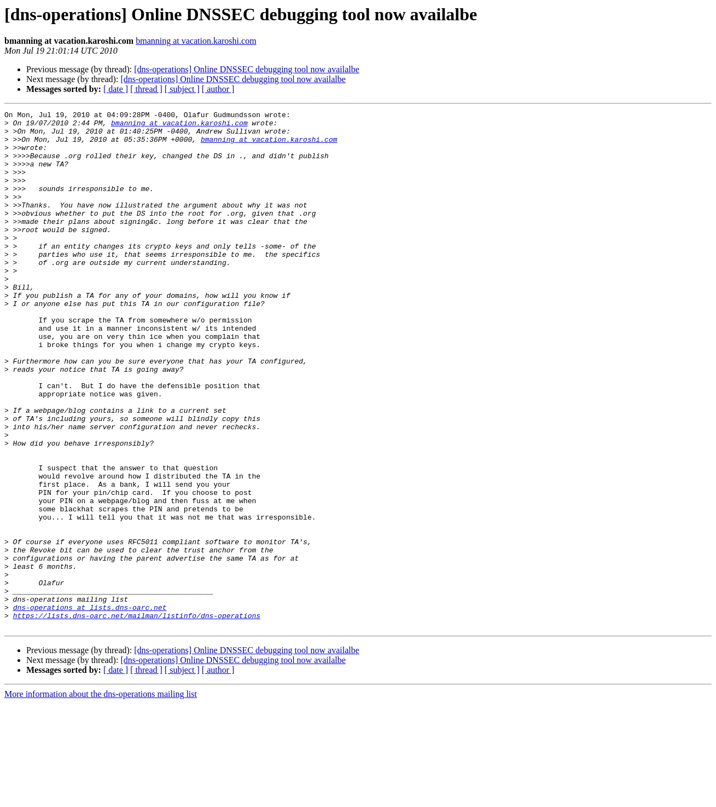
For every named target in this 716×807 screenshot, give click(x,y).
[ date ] (115, 89)
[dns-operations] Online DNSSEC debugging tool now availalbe (246, 69)
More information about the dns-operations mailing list (100, 797)
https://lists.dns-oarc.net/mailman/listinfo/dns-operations (136, 717)
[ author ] (218, 89)
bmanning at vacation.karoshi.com (196, 40)
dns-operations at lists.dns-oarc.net (90, 707)
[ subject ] (182, 89)
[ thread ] (146, 89)
